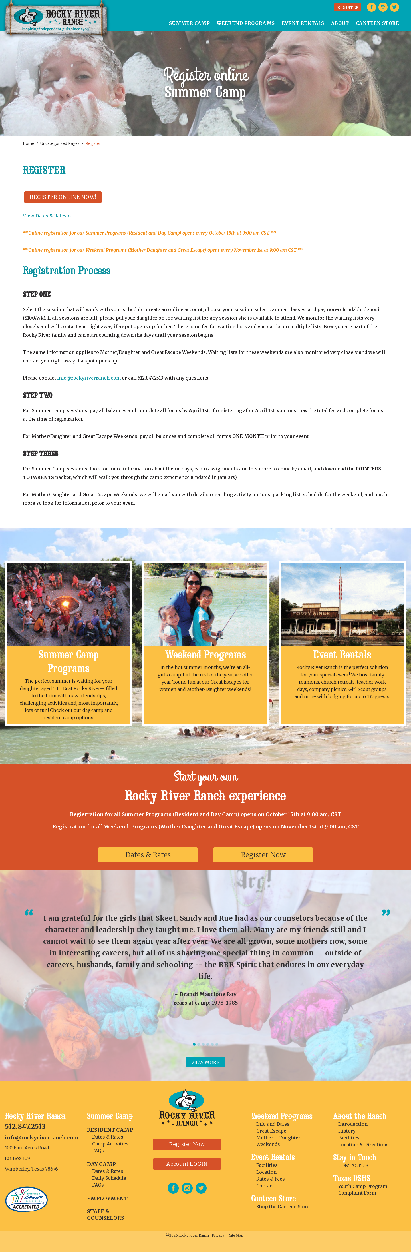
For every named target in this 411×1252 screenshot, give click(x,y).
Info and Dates (272, 1124)
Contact (265, 1186)
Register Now (263, 854)
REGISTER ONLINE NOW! (63, 197)
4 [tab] (207, 1044)
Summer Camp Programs (69, 662)
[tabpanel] (205, 959)
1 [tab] (194, 1044)
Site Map (236, 1235)
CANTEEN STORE (377, 23)
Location (266, 1172)
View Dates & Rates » (47, 216)
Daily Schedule (109, 1178)
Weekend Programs (205, 655)
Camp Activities (110, 1144)
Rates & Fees (270, 1179)
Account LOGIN (186, 1164)
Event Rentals (342, 655)
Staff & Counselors (105, 1214)
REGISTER (347, 7)
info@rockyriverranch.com (89, 378)
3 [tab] (203, 1044)
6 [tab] (216, 1044)
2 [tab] (198, 1044)
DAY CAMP (101, 1164)
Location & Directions (363, 1144)
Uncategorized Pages (60, 143)
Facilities (267, 1165)
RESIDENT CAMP (110, 1130)
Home (28, 143)
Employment (107, 1198)
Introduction (353, 1124)
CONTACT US (353, 1165)
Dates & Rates (148, 854)
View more (205, 1062)
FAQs (98, 1150)
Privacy (218, 1235)
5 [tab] (212, 1044)
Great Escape (271, 1131)
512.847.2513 (25, 1126)
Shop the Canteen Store (283, 1206)
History (347, 1131)
